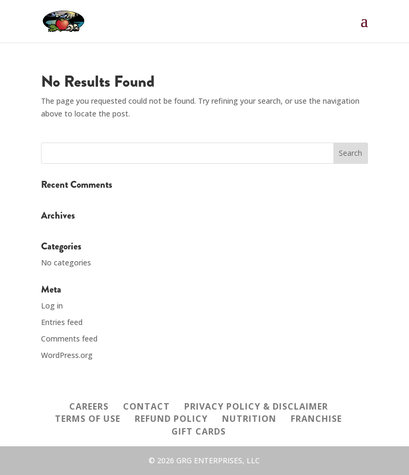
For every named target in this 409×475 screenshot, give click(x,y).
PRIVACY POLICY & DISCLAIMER (256, 406)
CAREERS (89, 406)
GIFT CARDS (198, 431)
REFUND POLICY (171, 418)
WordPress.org (67, 355)
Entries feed (62, 322)
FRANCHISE (316, 418)
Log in (52, 306)
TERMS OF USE (87, 418)
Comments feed (69, 339)
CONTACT (146, 406)
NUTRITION (249, 418)
